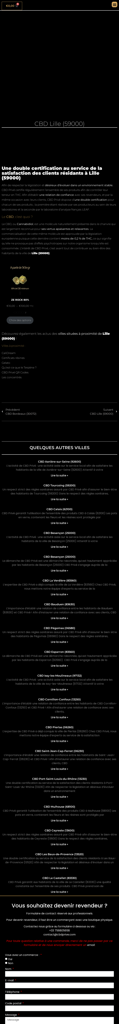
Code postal (13, 1003)
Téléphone (12, 992)
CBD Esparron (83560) (59, 651)
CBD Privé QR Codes (15, 372)
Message (11, 1015)
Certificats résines (13, 358)
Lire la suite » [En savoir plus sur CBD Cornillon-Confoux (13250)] (59, 717)
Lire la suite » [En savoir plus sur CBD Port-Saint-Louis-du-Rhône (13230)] (59, 797)
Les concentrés (12, 377)
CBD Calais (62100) (59, 509)
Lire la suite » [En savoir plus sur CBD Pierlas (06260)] (59, 741)
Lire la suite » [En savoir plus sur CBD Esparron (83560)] (59, 666)
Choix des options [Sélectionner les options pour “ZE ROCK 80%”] (20, 320)
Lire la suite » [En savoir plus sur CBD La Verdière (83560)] (59, 594)
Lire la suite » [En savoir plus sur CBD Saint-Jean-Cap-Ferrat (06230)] (59, 769)
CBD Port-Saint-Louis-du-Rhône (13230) (59, 778)
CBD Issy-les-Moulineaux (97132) (59, 675)
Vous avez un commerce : (22, 955)
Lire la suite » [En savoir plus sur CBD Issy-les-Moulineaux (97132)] (59, 689)
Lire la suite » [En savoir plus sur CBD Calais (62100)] (59, 523)
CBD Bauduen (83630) (59, 604)
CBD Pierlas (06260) (60, 727)
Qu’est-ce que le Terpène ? (19, 367)
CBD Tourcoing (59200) (59, 485)
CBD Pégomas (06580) (59, 628)
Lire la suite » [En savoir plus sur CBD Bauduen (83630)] (59, 618)
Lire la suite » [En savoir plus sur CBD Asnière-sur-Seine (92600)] (59, 475)
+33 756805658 (59, 930)
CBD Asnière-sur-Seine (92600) (59, 461)
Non (10, 963)
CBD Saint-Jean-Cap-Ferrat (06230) (59, 751)
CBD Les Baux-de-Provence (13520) (59, 854)
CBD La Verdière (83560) (60, 580)
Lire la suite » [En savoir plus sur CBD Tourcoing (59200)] (59, 499)
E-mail (9, 980)
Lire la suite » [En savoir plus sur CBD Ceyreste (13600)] (59, 844)
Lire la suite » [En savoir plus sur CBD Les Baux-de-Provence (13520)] (59, 868)
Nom (8, 969)
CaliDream (9, 353)
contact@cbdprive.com (59, 934)
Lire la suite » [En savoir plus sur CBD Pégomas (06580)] (59, 642)
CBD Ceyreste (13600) (60, 830)
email (91, 945)
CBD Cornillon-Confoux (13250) (59, 699)
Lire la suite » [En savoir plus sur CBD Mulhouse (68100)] (59, 820)
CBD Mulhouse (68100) (59, 806)
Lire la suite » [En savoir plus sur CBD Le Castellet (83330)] (59, 892)
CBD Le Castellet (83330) (59, 878)
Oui (10, 959)
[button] (114, 4)
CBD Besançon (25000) (60, 533)
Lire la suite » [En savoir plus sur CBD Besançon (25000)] (59, 547)
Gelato (6, 362)
